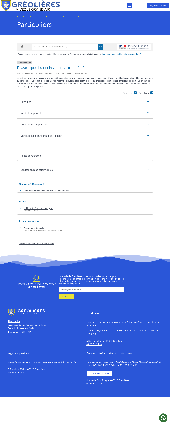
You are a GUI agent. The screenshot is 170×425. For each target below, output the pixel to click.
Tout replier (130, 92)
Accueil (20, 16)
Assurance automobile (35, 228)
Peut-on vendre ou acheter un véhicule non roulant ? (47, 190)
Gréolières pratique (34, 16)
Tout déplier (146, 92)
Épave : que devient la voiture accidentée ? (121, 54)
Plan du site (14, 321)
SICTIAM (26, 331)
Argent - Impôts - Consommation (52, 54)
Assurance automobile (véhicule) (85, 54)
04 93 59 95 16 (94, 344)
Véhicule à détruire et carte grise (38, 208)
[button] (129, 5)
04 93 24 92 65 (16, 372)
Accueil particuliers (26, 54)
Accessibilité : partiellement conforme (28, 324)
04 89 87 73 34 (94, 383)
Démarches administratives (57, 16)
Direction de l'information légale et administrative (36, 244)
